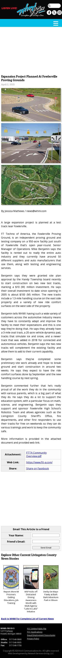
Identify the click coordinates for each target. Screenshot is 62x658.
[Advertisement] (31, 50)
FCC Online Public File (36, 628)
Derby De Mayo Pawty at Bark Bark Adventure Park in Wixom (51, 583)
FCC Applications (34, 632)
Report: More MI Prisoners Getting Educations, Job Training (11, 584)
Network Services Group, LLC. (41, 653)
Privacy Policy (33, 638)
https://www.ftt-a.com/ (39, 462)
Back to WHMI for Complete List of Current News (27, 618)
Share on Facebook (37, 468)
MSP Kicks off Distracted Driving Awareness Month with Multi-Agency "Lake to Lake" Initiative (31, 589)
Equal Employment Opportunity (41, 635)
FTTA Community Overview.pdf (36, 454)
